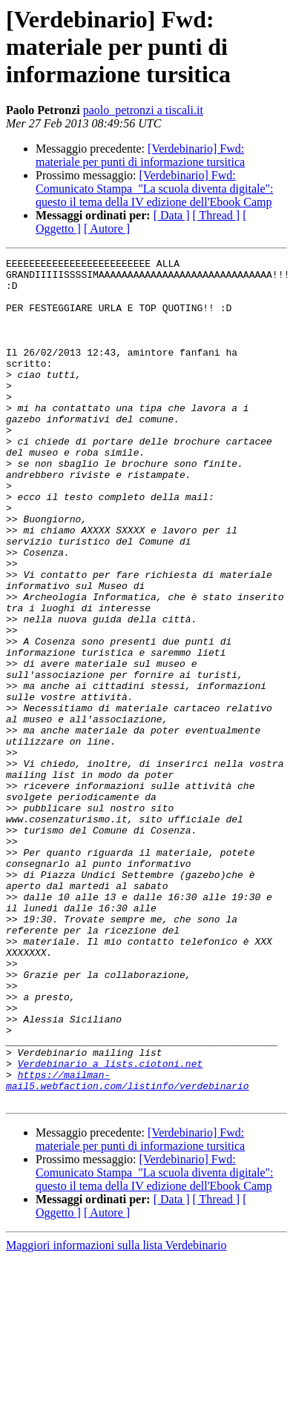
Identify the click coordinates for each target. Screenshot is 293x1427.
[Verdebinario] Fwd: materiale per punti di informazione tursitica (140, 155)
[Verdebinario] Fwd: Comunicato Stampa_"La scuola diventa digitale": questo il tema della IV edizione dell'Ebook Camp (155, 188)
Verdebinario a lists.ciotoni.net (110, 1225)
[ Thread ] (216, 215)
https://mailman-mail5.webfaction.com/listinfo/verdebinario (127, 1245)
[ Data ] (172, 215)
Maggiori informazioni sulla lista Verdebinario (116, 1414)
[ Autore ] (107, 228)
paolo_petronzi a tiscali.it (143, 110)
